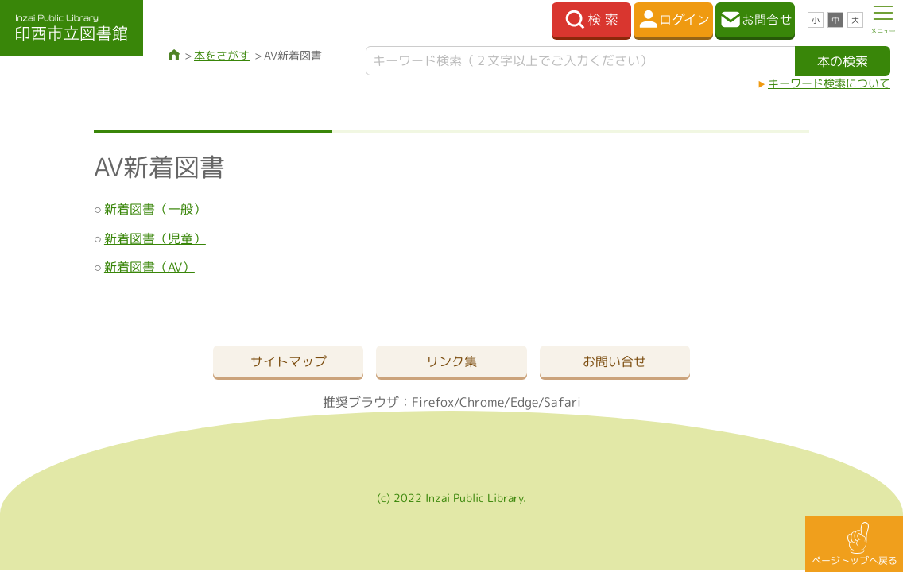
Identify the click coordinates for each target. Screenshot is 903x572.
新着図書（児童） (155, 238)
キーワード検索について (829, 83)
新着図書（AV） (149, 267)
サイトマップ (288, 361)
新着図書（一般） (155, 209)
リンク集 (451, 361)
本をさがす (222, 55)
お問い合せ (614, 361)
